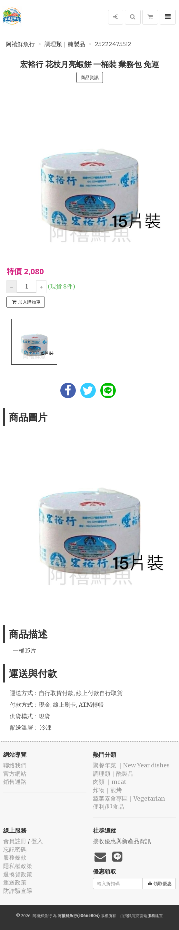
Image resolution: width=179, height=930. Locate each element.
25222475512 (113, 44)
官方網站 (14, 773)
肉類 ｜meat (109, 781)
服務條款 (14, 857)
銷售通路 (14, 781)
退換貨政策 (17, 874)
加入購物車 (26, 302)
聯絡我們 (14, 765)
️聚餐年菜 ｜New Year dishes (131, 765)
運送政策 (14, 882)
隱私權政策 (17, 866)
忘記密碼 (14, 849)
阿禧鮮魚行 (20, 44)
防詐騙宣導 (17, 891)
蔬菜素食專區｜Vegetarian (129, 798)
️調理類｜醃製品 (65, 44)
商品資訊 (90, 77)
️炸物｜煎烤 (107, 790)
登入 (37, 841)
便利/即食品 (108, 806)
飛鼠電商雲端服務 (139, 915)
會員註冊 (14, 841)
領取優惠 (160, 883)
